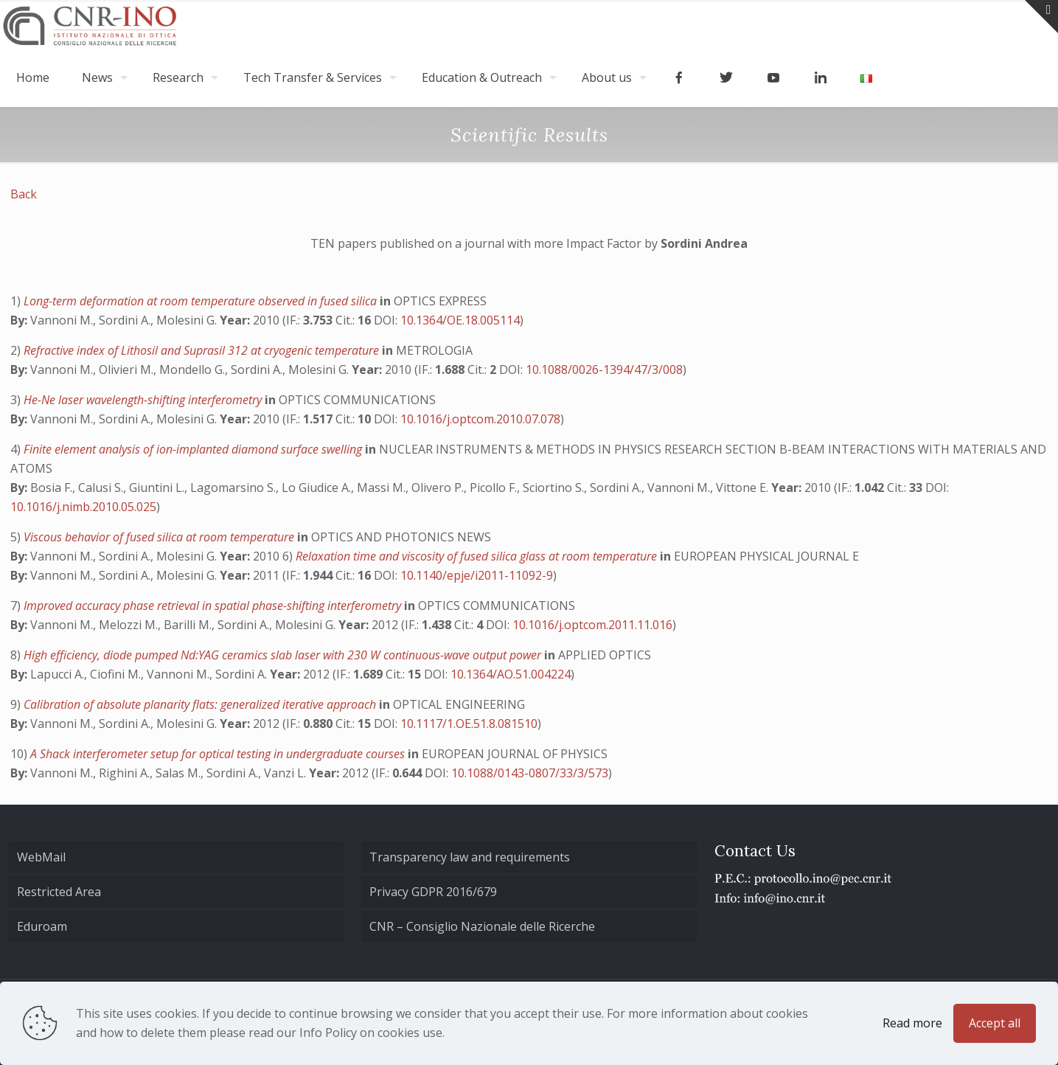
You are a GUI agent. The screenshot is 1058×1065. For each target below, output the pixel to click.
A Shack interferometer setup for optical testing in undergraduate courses (219, 754)
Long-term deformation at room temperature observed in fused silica (202, 301)
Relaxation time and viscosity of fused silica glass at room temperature (478, 556)
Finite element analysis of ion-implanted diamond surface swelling (194, 449)
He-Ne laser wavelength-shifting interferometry (144, 400)
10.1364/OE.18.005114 (460, 320)
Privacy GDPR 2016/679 (433, 892)
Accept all (994, 1023)
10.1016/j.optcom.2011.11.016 (592, 625)
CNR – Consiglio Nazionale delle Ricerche (482, 926)
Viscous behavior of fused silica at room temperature (160, 537)
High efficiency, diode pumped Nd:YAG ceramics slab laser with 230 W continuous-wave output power (284, 655)
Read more (912, 1023)
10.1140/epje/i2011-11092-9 (476, 575)
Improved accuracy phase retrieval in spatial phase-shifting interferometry (214, 605)
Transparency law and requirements (469, 857)
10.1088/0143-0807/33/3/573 (529, 773)
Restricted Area (59, 892)
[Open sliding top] (1041, 16)
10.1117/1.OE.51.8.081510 (468, 723)
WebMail (41, 857)
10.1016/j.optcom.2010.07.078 (480, 419)
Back (23, 194)
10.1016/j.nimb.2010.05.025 (83, 507)
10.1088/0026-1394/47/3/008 (604, 369)
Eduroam (42, 926)
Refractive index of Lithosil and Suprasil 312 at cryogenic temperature (203, 350)
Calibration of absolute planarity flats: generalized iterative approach (201, 704)
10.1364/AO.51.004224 (510, 674)
